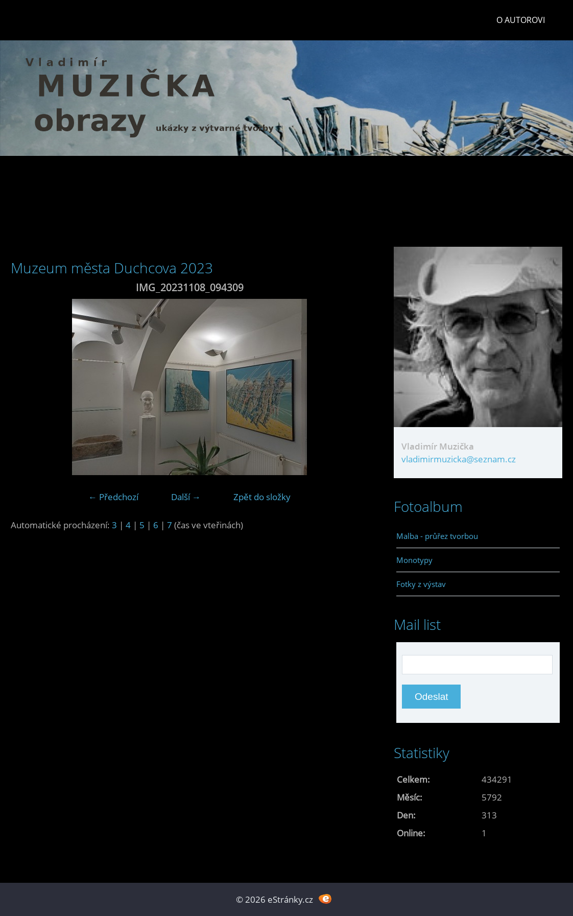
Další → (186, 497)
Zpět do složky (262, 497)
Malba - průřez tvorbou (437, 536)
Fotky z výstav (421, 584)
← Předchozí (113, 497)
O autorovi (520, 20)
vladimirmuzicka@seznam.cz (458, 459)
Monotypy (414, 560)
